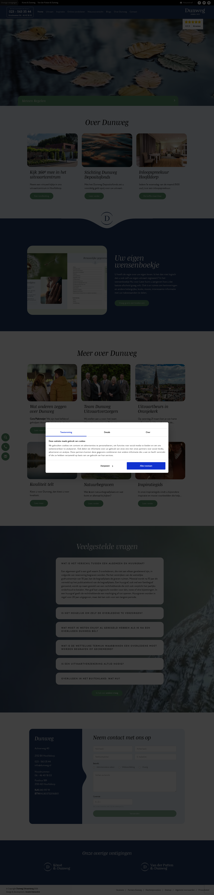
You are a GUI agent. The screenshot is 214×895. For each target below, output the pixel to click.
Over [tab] (148, 432)
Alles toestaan (146, 466)
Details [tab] (107, 432)
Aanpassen (106, 466)
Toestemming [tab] (66, 432)
